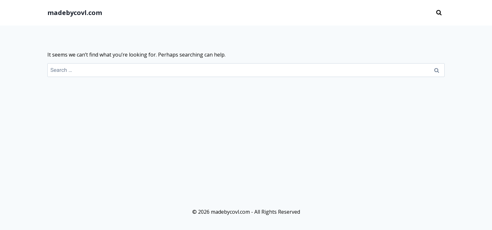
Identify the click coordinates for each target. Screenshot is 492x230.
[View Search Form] (439, 13)
